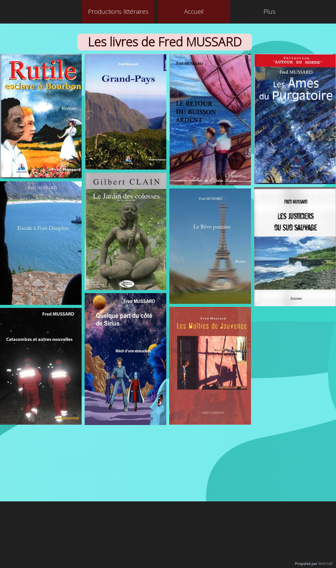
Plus (269, 11)
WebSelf (325, 563)
